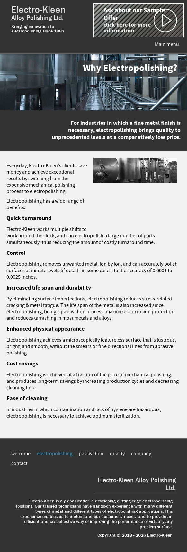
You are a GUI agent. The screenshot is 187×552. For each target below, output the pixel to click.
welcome (21, 453)
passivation (91, 453)
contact (19, 463)
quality (117, 453)
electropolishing (54, 453)
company (141, 453)
